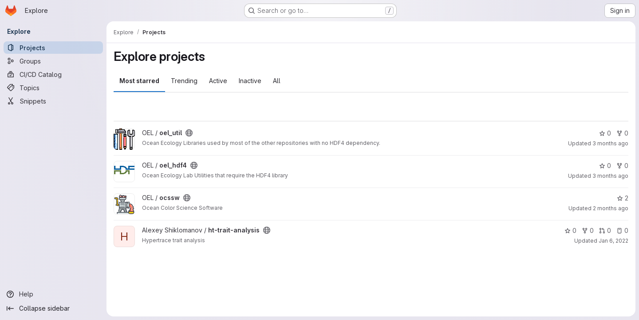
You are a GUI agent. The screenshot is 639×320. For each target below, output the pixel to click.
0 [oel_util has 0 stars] (605, 133)
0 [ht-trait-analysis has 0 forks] (588, 230)
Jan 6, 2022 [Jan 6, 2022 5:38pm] (613, 240)
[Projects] (53, 47)
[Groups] (53, 61)
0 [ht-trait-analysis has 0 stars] (570, 230)
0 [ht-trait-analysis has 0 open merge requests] (605, 230)
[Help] (53, 294)
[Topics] (53, 87)
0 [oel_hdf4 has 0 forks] (622, 165)
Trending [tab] (184, 80)
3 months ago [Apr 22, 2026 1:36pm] (610, 143)
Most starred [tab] (139, 80)
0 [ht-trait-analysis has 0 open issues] (622, 230)
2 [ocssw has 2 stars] (622, 198)
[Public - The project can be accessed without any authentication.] (189, 132)
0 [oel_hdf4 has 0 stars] (605, 165)
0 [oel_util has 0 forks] (622, 133)
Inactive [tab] (250, 80)
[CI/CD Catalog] (53, 74)
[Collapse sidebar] (53, 308)
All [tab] (276, 80)
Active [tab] (218, 80)
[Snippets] (53, 101)
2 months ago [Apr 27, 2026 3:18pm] (610, 208)
